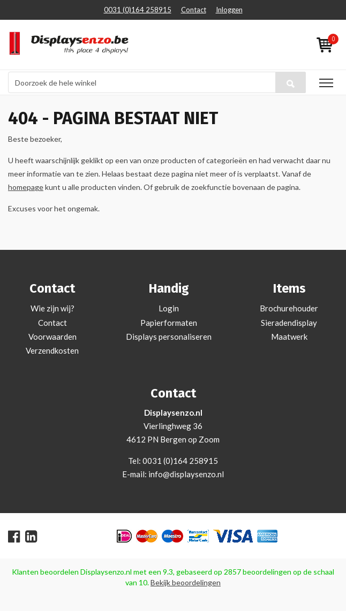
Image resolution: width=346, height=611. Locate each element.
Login (169, 308)
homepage (25, 187)
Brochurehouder (289, 308)
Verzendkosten (52, 350)
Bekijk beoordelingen (186, 582)
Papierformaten (168, 322)
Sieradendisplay (289, 322)
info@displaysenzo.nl (186, 474)
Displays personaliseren (169, 336)
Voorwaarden (52, 336)
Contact (193, 9)
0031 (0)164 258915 (137, 9)
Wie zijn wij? (52, 308)
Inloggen (229, 9)
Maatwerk (289, 336)
